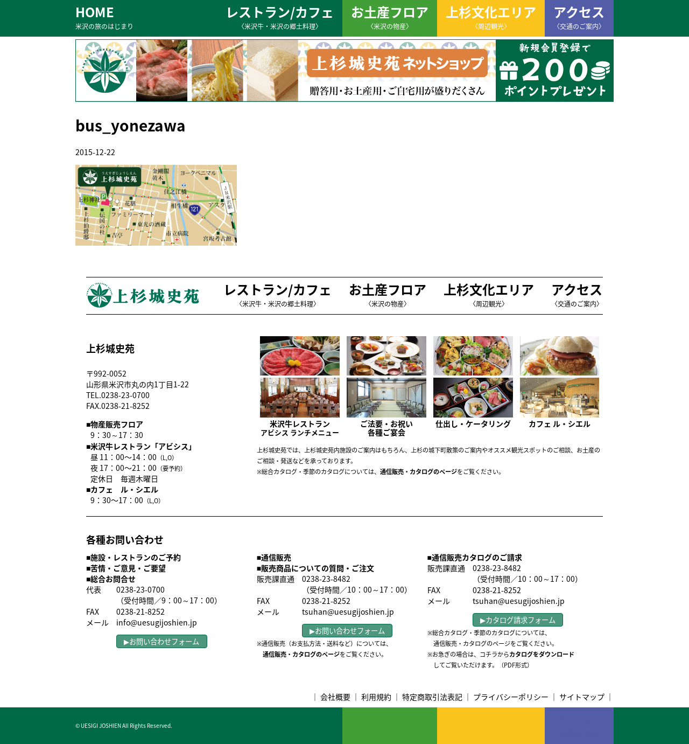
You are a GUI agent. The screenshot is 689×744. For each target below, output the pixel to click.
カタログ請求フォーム (521, 620)
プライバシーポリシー (511, 696)
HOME (104, 16)
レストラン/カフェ (280, 16)
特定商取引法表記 (432, 696)
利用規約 (376, 696)
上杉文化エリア (491, 16)
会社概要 (335, 696)
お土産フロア (389, 16)
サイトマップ (581, 696)
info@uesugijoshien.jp (156, 622)
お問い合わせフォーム (164, 641)
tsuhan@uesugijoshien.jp (348, 611)
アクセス (579, 16)
